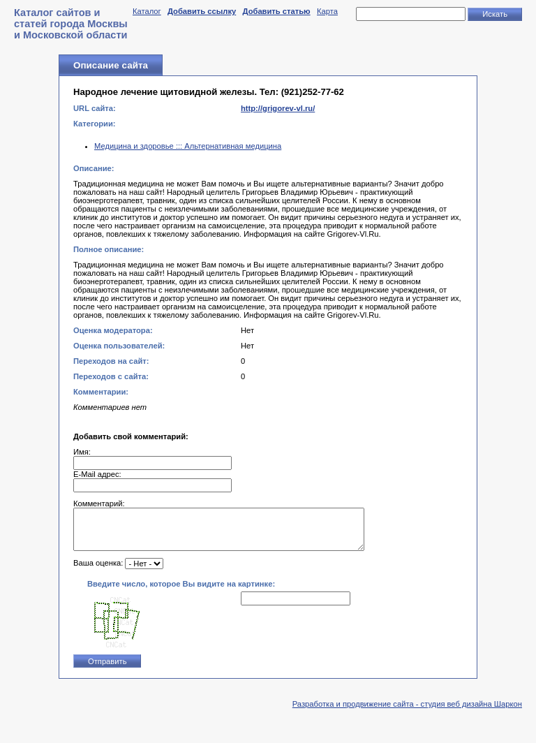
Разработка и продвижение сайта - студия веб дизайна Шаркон (407, 712)
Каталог (147, 11)
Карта (327, 11)
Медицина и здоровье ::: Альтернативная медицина (187, 146)
